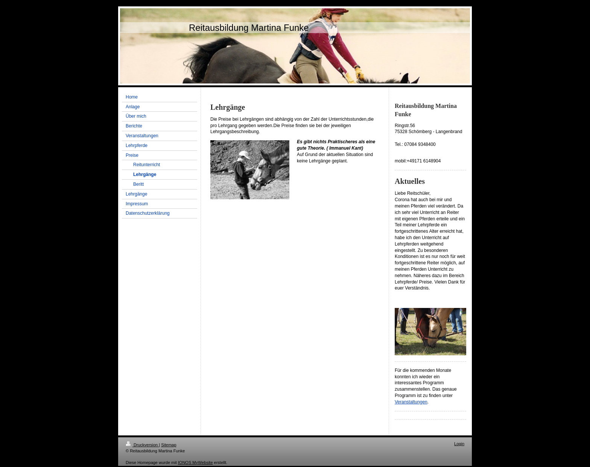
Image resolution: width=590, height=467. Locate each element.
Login (459, 443)
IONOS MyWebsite (195, 462)
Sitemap (168, 445)
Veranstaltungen (411, 402)
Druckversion (142, 445)
